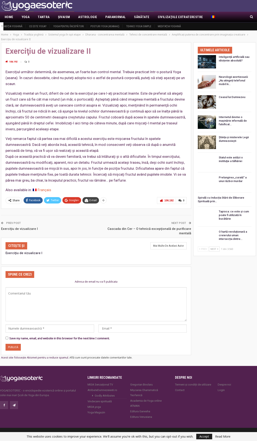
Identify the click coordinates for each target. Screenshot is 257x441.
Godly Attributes (105, 395)
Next (214, 248)
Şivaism (64, 17)
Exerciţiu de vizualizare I (19, 229)
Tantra (43, 17)
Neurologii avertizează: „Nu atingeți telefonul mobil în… (233, 80)
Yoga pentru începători (68, 26)
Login (221, 390)
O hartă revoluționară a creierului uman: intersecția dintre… (233, 235)
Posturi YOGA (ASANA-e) (104, 26)
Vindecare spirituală (100, 401)
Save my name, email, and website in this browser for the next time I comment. (59, 338)
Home (9, 17)
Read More (222, 436)
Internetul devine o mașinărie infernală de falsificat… (233, 120)
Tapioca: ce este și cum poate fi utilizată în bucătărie (234, 215)
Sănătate (141, 17)
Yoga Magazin (96, 412)
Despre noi (224, 384)
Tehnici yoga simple (138, 26)
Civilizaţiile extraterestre (180, 17)
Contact (180, 390)
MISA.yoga (94, 406)
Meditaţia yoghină (169, 26)
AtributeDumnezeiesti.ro (102, 390)
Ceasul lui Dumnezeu (232, 97)
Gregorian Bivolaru (141, 384)
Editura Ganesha (140, 411)
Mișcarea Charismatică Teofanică (144, 392)
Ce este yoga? (38, 26)
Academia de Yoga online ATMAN (146, 403)
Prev (203, 248)
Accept (204, 436)
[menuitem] (213, 17)
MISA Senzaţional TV (100, 384)
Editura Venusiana (141, 416)
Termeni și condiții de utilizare (193, 384)
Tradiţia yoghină (12, 26)
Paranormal (115, 17)
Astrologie (87, 17)
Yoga (26, 17)
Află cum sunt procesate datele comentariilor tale (100, 357)
